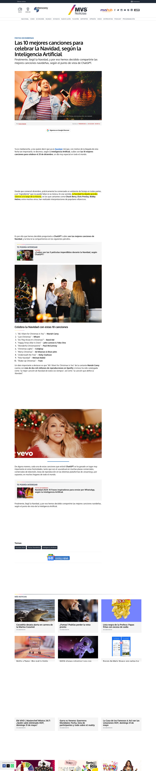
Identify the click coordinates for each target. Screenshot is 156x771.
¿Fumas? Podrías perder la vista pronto (75, 625)
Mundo (48, 19)
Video (99, 19)
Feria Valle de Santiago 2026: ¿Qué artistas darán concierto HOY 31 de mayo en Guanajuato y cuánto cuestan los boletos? (33, 746)
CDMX (32, 19)
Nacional (25, 19)
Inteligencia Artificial (50, 547)
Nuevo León (66, 19)
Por (21, 124)
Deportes (84, 19)
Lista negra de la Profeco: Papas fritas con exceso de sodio (118, 625)
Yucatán (75, 19)
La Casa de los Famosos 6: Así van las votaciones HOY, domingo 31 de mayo (121, 702)
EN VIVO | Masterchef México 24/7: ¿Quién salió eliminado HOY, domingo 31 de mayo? (33, 702)
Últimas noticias (21, 1)
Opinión (92, 19)
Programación (129, 19)
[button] (4, 765)
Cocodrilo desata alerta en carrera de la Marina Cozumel (34, 625)
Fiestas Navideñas (34, 547)
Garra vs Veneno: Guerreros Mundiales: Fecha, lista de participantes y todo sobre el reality (77, 702)
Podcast (117, 19)
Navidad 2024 (20, 547)
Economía (40, 19)
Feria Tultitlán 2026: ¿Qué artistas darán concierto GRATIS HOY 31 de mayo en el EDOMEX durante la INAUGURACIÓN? (119, 746)
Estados (56, 19)
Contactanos (135, 1)
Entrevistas (108, 19)
